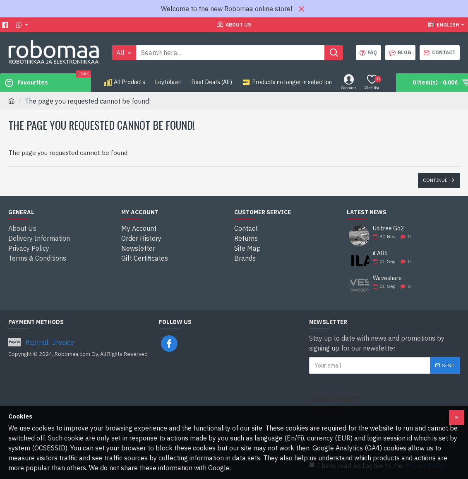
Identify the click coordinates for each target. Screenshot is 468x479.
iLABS (380, 253)
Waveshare (387, 278)
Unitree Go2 (388, 228)
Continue (435, 180)
